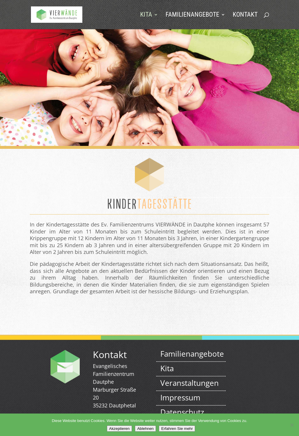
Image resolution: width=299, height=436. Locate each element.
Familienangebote (192, 15)
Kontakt (245, 15)
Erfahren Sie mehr (177, 428)
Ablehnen (145, 428)
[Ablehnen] (292, 425)
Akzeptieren (119, 428)
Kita (146, 15)
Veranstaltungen (189, 383)
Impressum (180, 397)
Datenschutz (182, 412)
